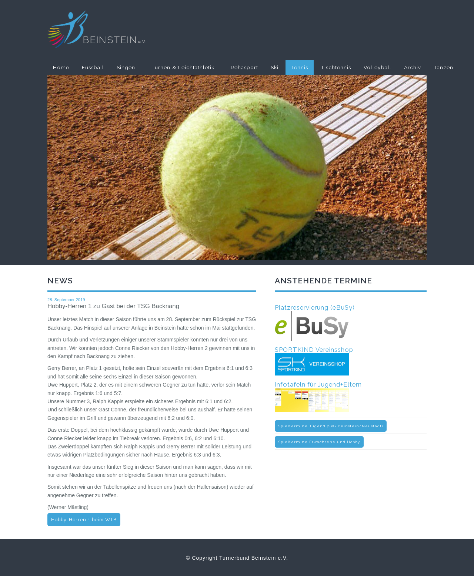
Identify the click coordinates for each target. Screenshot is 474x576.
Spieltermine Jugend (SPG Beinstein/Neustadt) (330, 426)
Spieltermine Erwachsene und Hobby (319, 442)
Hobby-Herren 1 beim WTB (84, 519)
